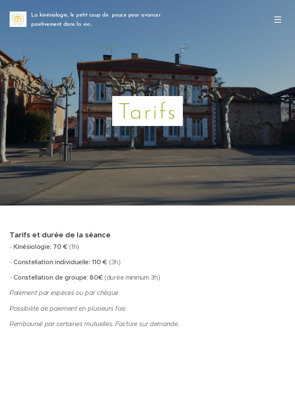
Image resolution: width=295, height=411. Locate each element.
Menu (277, 19)
